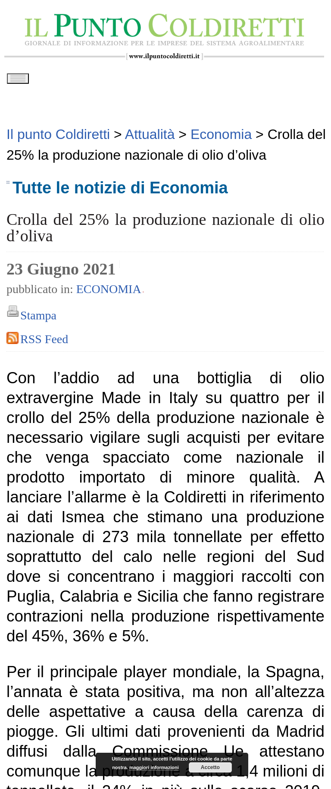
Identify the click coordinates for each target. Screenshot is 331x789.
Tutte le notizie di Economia (120, 191)
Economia (108, 292)
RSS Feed (44, 342)
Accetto (210, 767)
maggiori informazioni (154, 767)
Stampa (38, 318)
